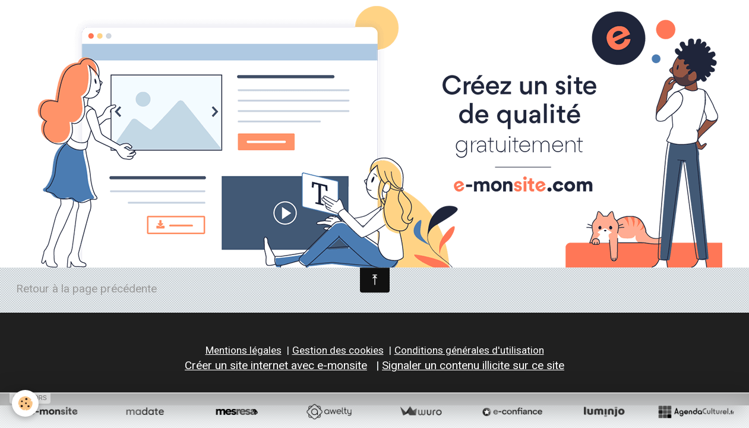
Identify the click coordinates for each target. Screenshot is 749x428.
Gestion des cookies (338, 350)
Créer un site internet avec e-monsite (276, 365)
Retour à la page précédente (86, 288)
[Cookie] (25, 403)
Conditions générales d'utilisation (469, 350)
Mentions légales (244, 350)
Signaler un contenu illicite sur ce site (473, 365)
